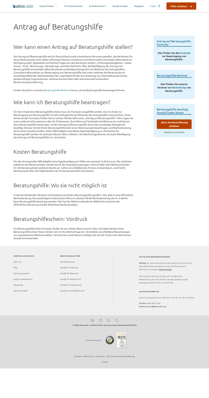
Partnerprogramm (21, 303)
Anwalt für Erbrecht (69, 297)
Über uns (17, 291)
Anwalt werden (120, 6)
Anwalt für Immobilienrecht (72, 320)
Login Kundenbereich (23, 309)
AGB (108, 385)
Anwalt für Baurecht (69, 303)
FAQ (15, 297)
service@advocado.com (156, 336)
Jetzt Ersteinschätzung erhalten (174, 153)
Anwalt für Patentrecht (70, 309)
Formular (185, 82)
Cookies (104, 391)
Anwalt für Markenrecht (71, 314)
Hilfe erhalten (178, 6)
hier (51, 166)
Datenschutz (88, 385)
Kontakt (77, 385)
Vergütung (18, 314)
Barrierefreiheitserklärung (123, 385)
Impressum (100, 385)
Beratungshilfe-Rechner (57, 119)
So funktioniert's (97, 6)
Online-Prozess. (165, 299)
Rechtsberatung (67, 291)
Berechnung (179, 117)
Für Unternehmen (73, 6)
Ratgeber (139, 6)
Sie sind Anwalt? (21, 320)
